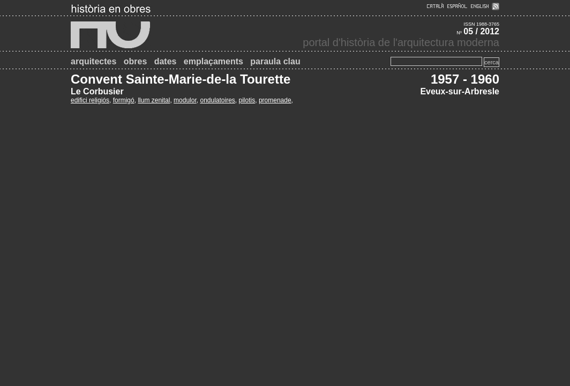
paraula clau (275, 61)
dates (165, 61)
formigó (123, 100)
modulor (185, 100)
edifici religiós (90, 100)
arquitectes (93, 61)
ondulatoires (217, 100)
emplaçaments (213, 61)
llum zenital (154, 100)
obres (135, 61)
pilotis (247, 100)
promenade (275, 100)
